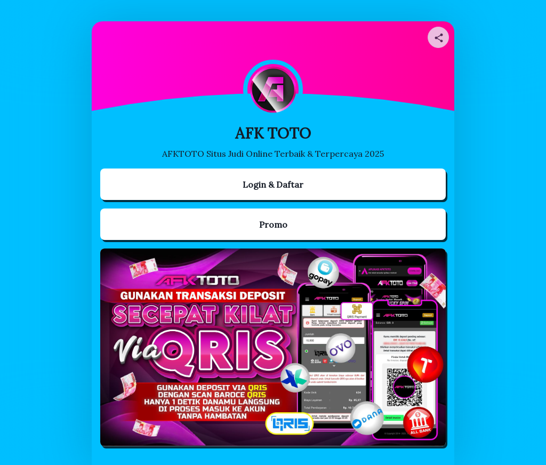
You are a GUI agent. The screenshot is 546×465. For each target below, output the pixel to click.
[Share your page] (438, 37)
